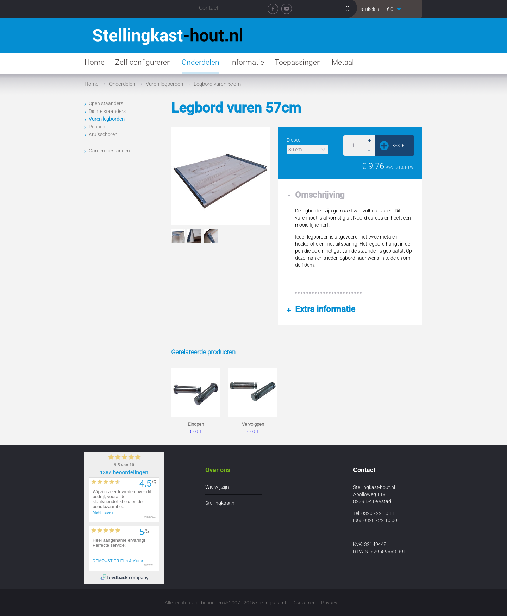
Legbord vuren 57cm (217, 84)
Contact (208, 8)
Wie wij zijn (217, 487)
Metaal (343, 62)
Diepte (293, 140)
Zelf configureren (143, 62)
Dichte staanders (107, 111)
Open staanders (106, 103)
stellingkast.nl (271, 602)
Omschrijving (320, 195)
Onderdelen (200, 62)
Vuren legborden (164, 84)
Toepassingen (298, 62)
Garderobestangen (109, 150)
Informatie (247, 62)
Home (94, 62)
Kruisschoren (103, 134)
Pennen (97, 126)
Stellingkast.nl (220, 503)
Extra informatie (325, 309)
